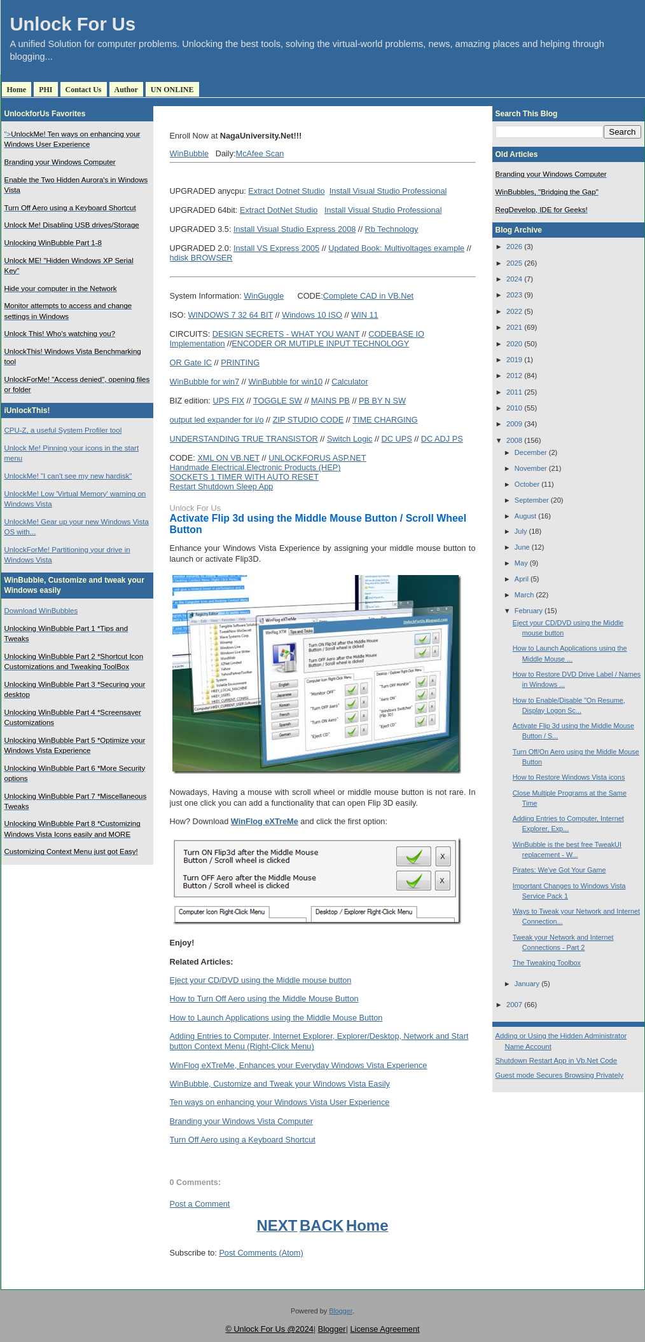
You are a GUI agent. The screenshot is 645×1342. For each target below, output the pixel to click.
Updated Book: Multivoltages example (396, 248)
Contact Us (84, 89)
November (531, 468)
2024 (514, 279)
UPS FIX (228, 400)
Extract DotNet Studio (278, 210)
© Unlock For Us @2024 (269, 1329)
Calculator (349, 381)
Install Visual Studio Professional (388, 191)
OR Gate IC (191, 362)
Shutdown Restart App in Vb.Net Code (557, 1060)
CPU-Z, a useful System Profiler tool (63, 430)
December (531, 452)
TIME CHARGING (385, 419)
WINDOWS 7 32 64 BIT (231, 315)
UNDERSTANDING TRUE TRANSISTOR (244, 439)
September (532, 500)
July (521, 531)
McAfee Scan (260, 153)
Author (126, 89)
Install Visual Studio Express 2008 (294, 229)
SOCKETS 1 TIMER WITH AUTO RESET (244, 477)
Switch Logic (350, 439)
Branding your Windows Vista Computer (242, 1121)
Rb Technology (391, 229)
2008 (514, 440)
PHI (45, 89)
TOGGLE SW (277, 400)
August (525, 516)
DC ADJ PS (442, 439)
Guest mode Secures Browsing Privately (560, 1075)
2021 (514, 327)
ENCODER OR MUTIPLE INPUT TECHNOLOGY (320, 343)
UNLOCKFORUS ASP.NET (317, 458)
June (522, 547)
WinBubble (189, 153)
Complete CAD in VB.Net (368, 296)
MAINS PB (330, 400)
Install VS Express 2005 (276, 248)
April (522, 579)
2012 (514, 375)
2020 (514, 344)
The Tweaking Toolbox (547, 962)
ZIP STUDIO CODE (308, 419)
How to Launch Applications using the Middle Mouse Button (276, 1017)
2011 (514, 392)
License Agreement (384, 1329)
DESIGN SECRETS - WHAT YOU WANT (285, 334)
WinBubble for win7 (205, 381)
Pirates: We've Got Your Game (559, 870)
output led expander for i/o (217, 419)
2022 (514, 311)
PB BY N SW (382, 400)
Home (17, 89)
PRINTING (240, 362)
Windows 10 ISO (312, 315)
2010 (514, 408)
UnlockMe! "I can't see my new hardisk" (68, 476)
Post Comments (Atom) (261, 1252)
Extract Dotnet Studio (286, 191)
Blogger (340, 1311)
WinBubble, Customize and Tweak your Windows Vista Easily (280, 1083)
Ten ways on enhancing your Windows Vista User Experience (280, 1102)
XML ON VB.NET (228, 458)
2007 (514, 1004)
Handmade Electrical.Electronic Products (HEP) (255, 467)
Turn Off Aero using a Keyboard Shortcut (243, 1139)
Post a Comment (200, 1204)
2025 (514, 263)
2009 (514, 424)
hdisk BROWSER (201, 257)
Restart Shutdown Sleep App (222, 486)
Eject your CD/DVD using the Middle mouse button (261, 980)
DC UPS (397, 439)
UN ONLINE (172, 89)
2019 (514, 359)
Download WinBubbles (41, 610)
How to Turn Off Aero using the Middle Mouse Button (264, 998)
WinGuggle (264, 296)
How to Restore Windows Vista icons (569, 777)
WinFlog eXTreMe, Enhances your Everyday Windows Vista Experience (298, 1065)
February (529, 610)
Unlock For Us (73, 24)
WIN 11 (364, 315)
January (527, 983)
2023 (514, 295)
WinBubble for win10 (285, 381)
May (521, 563)
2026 (514, 246)
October (527, 484)
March (524, 595)
